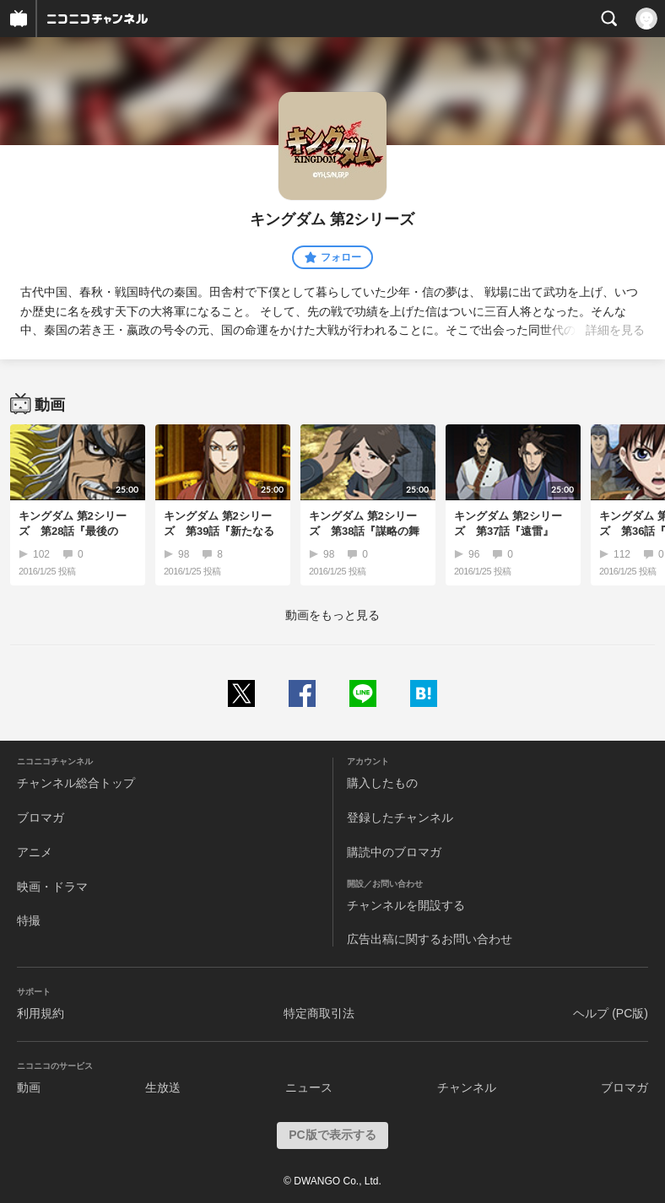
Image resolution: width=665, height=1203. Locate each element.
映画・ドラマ (52, 886)
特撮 (29, 920)
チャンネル (466, 1087)
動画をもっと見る (332, 615)
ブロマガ (40, 817)
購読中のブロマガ (394, 852)
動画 (29, 1087)
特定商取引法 (319, 1013)
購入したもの (382, 783)
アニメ (34, 852)
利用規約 (40, 1013)
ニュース (308, 1087)
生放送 (163, 1087)
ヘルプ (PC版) (610, 1013)
